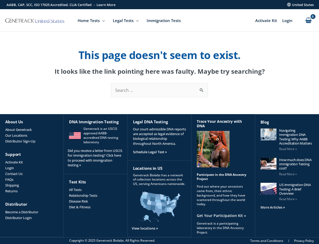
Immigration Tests (164, 20)
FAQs (9, 179)
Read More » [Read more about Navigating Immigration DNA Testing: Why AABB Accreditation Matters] (288, 148)
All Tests (75, 189)
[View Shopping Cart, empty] (308, 20)
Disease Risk (78, 201)
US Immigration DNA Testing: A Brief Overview (295, 188)
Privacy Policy (304, 240)
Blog (264, 121)
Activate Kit (266, 20)
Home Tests (89, 20)
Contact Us (14, 173)
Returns (11, 191)
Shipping (12, 185)
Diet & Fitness (80, 207)
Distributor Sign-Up (20, 141)
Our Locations (16, 135)
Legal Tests (123, 20)
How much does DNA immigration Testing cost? (295, 164)
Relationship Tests (83, 195)
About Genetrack (18, 129)
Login (287, 20)
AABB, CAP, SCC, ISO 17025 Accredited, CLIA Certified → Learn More (61, 4)
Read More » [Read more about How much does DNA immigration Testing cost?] (288, 174)
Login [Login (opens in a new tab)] (9, 168)
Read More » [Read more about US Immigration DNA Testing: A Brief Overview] (288, 199)
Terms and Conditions (266, 240)
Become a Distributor (21, 212)
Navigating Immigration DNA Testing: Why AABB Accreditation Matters (295, 136)
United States (303, 4)
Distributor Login (18, 217)
